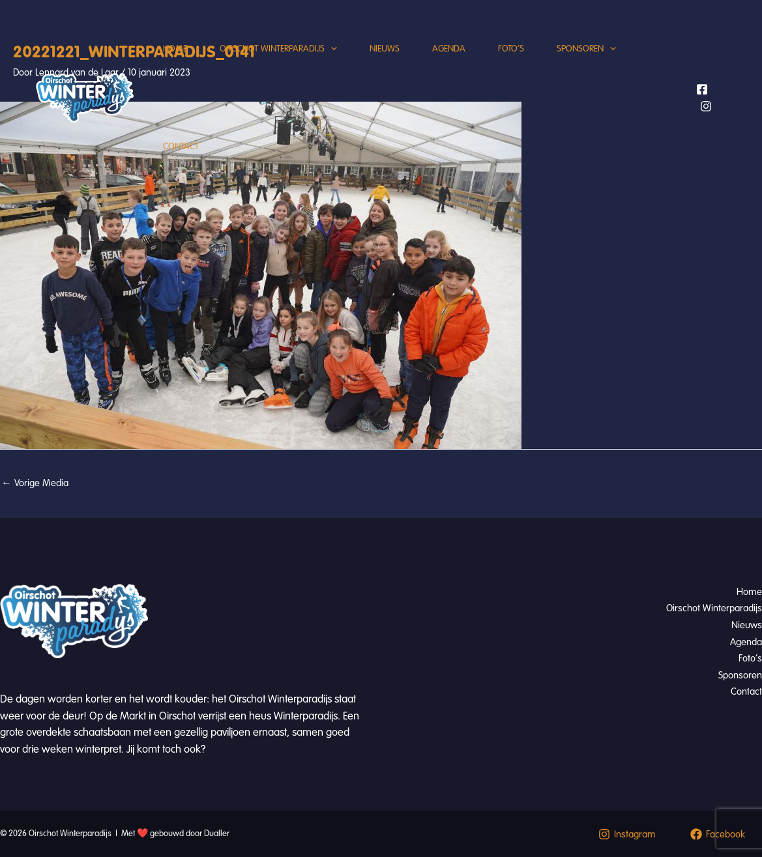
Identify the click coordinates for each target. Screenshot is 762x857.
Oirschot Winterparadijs (278, 48)
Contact (181, 146)
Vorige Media (34, 483)
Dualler (216, 833)
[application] (331, 48)
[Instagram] (706, 106)
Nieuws (385, 48)
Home (175, 48)
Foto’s (511, 48)
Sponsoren (586, 48)
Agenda (448, 48)
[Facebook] (702, 89)
